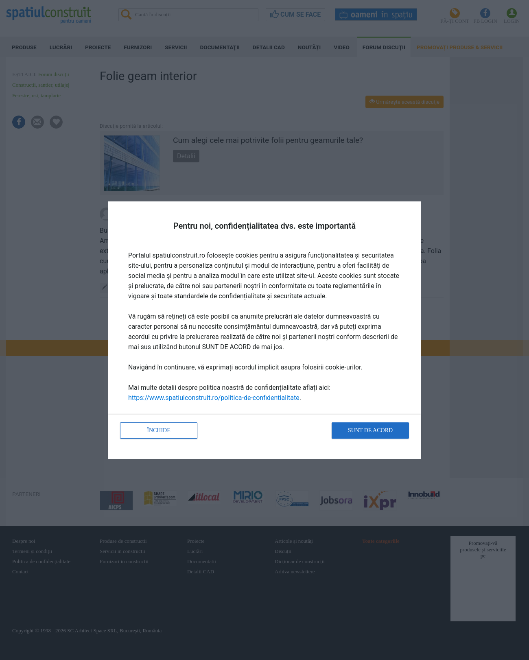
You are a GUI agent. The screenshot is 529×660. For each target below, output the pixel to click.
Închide (159, 430)
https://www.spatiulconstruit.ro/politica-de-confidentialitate (213, 398)
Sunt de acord (370, 430)
